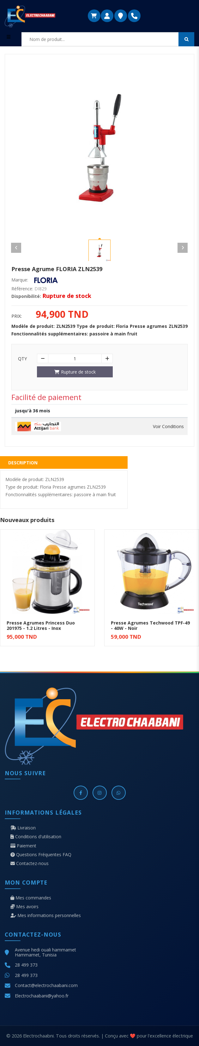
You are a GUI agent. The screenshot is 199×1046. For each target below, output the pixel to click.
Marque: (19, 279)
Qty (22, 358)
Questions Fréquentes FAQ (40, 854)
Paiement (23, 845)
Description (23, 463)
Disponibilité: (26, 296)
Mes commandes (30, 897)
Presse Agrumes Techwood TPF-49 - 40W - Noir (150, 625)
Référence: (22, 288)
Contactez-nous (29, 863)
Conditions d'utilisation (35, 836)
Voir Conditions (168, 426)
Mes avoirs (24, 906)
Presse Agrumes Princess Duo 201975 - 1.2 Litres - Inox (41, 625)
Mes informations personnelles (45, 915)
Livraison (23, 827)
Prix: (16, 316)
